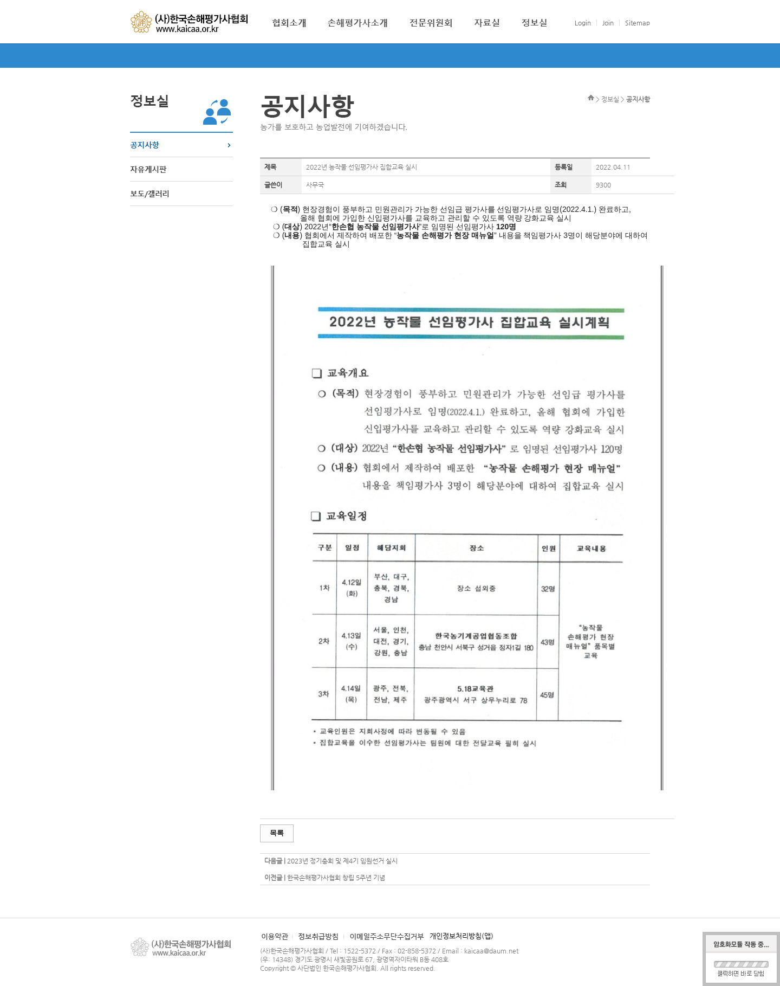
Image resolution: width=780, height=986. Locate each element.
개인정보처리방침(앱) (461, 936)
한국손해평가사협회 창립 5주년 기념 (336, 877)
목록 (277, 833)
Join (608, 23)
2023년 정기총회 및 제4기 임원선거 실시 (342, 861)
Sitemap (637, 23)
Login (583, 23)
